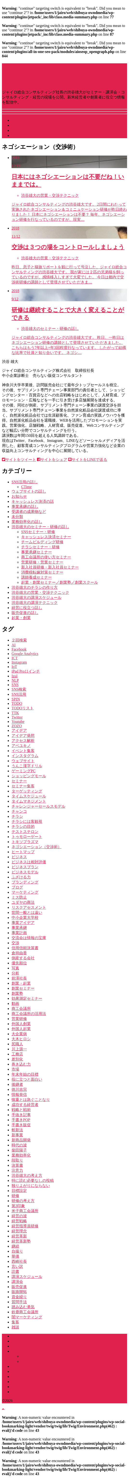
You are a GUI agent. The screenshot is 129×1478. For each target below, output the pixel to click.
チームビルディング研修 (42, 542)
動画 (15, 1003)
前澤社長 (19, 978)
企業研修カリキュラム (40, 1361)
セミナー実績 (23, 1376)
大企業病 (19, 1034)
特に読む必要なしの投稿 (33, 1180)
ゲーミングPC (24, 771)
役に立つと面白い (27, 1079)
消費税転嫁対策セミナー (42, 572)
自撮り (17, 1251)
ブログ (17, 887)
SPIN (16, 699)
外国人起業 (21, 1029)
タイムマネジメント (29, 801)
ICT (15, 658)
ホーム (17, 1336)
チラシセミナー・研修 (40, 547)
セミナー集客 (23, 786)
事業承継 (19, 928)
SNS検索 (19, 689)
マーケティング (25, 892)
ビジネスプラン (25, 867)
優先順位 (19, 963)
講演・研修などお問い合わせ (36, 135)
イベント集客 (23, 751)
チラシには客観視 (27, 821)
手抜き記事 (21, 1115)
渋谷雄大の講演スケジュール (36, 597)
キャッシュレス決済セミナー (46, 537)
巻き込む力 (21, 1064)
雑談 (15, 1327)
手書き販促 (21, 1125)
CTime (26, 487)
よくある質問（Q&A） (31, 1382)
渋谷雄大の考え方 (27, 1175)
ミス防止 (19, 897)
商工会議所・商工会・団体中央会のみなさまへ (52, 1366)
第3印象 (18, 1206)
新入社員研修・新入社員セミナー (50, 567)
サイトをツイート (19, 460)
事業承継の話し (25, 506)
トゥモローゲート (27, 837)
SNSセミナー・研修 (38, 532)
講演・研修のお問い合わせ (35, 1392)
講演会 (17, 1282)
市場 (15, 1069)
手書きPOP (21, 1120)
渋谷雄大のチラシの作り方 (35, 587)
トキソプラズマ (25, 842)
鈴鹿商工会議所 (25, 1312)
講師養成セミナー (36, 577)
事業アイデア (23, 923)
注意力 (17, 1170)
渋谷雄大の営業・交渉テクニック (40, 592)
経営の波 (19, 1216)
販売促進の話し (25, 613)
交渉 (15, 943)
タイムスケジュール (29, 796)
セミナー (19, 781)
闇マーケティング (27, 1317)
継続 (15, 1246)
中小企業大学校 (25, 918)
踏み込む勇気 (23, 1307)
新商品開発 (21, 1140)
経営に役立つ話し (27, 608)
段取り (17, 1160)
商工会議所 (21, 1009)
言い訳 (17, 1266)
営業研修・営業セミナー (42, 562)
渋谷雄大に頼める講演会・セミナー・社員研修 (52, 1351)
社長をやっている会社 (31, 130)
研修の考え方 (23, 1201)
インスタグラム (25, 756)
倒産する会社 (23, 958)
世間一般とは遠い (27, 912)
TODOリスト (23, 708)
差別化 (17, 1059)
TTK (15, 713)
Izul (15, 676)
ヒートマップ (23, 852)
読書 (15, 1271)
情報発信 (19, 1094)
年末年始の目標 (25, 1074)
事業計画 (19, 933)
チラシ (17, 816)
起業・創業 (21, 618)
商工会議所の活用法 (29, 1014)
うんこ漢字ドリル (27, 766)
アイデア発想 (23, 735)
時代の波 (19, 1145)
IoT (14, 667)
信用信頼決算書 (25, 948)
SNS (15, 685)
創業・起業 (21, 983)
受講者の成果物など (29, 512)
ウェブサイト (23, 761)
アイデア (19, 730)
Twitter (17, 717)
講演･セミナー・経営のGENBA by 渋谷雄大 (49, 1401)
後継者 (17, 1084)
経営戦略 (19, 1221)
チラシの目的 (23, 826)
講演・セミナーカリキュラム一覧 (50, 1356)
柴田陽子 (19, 1150)
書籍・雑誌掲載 (25, 1387)
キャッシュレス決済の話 (33, 501)
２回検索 (19, 640)
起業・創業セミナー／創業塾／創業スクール (59, 582)
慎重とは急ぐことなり (31, 1100)
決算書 (17, 1165)
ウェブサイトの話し (29, 491)
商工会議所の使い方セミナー (46, 557)
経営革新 (19, 1236)
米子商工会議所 (25, 1211)
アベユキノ (21, 746)
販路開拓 (19, 1292)
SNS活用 (19, 694)
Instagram (19, 662)
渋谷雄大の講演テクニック (35, 603)
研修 (15, 1196)
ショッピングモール (29, 776)
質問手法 (19, 1302)
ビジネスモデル (25, 872)
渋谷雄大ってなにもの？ (33, 125)
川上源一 (19, 1049)
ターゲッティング (27, 791)
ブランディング (25, 882)
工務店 (17, 1054)
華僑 (15, 1256)
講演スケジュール (27, 120)
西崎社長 (19, 1261)
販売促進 (19, 1287)
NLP (15, 680)
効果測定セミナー (27, 998)
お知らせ (19, 496)
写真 (15, 968)
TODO (17, 703)
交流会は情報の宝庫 (29, 938)
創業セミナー (23, 988)
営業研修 (19, 1019)
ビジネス (19, 857)
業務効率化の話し (27, 522)
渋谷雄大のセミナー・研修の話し (40, 527)
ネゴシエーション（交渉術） (36, 847)
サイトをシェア (52, 460)
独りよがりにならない (31, 1186)
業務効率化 (21, 1155)
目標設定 (19, 1191)
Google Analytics (25, 654)
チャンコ (19, 811)
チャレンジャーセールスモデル (38, 806)
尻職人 (17, 1044)
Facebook (19, 649)
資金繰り (19, 1297)
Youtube (18, 721)
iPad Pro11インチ (26, 671)
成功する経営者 (25, 1105)
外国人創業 (21, 1024)
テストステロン (25, 832)
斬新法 (17, 1130)
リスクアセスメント (29, 907)
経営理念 (19, 1231)
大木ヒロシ (21, 1039)
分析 (15, 973)
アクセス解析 (23, 741)
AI (14, 645)
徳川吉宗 (19, 1089)
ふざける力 (21, 877)
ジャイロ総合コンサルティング (38, 1346)
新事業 (17, 1135)
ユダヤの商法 (23, 902)
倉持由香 (19, 953)
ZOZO (17, 726)
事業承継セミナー (36, 552)
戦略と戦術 (21, 1110)
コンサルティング (27, 1371)
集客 (15, 1322)
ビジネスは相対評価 (29, 862)
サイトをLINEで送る (87, 460)
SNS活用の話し (25, 482)
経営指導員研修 (25, 1226)
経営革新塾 (21, 1241)
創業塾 (17, 993)
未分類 (17, 517)
